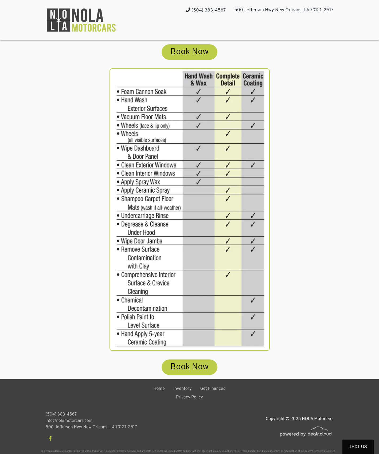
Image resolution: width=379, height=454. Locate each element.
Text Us (358, 446)
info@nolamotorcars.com (69, 421)
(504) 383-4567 (206, 10)
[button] (281, 29)
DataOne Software (126, 451)
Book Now (189, 52)
